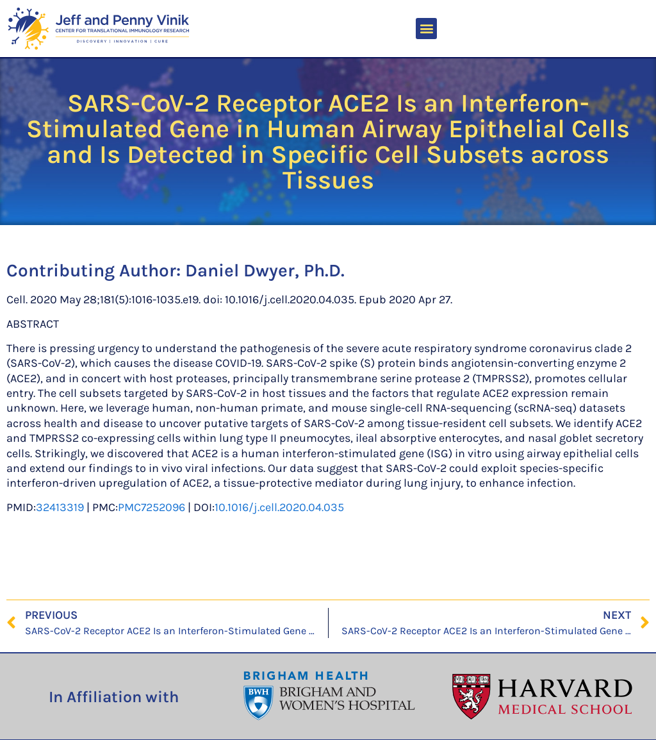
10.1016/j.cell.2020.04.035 (279, 507)
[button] (426, 28)
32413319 (60, 507)
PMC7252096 (151, 507)
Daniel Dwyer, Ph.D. (265, 270)
